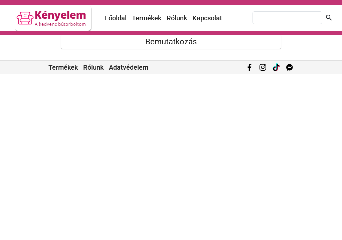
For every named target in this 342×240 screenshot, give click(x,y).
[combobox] (287, 17)
